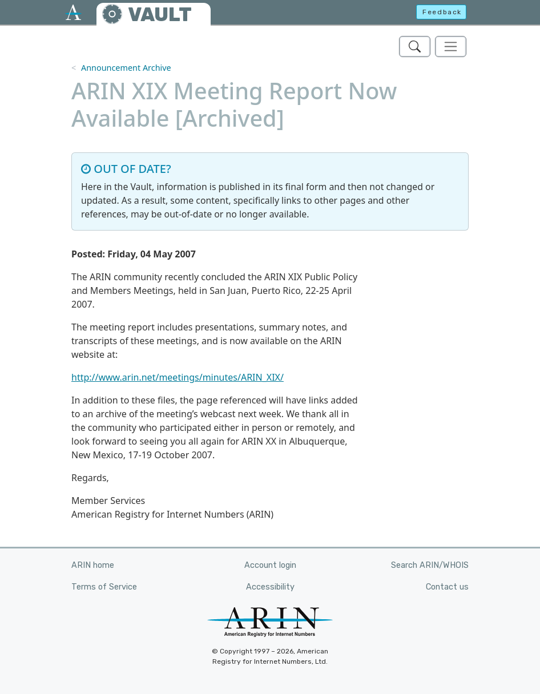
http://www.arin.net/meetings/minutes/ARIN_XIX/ (177, 377)
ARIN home (92, 565)
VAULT (160, 14)
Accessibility (270, 587)
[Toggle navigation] (450, 46)
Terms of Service (104, 587)
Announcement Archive (126, 67)
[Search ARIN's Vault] (414, 46)
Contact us (447, 587)
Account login (270, 565)
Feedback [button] (442, 12)
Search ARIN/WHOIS (430, 565)
